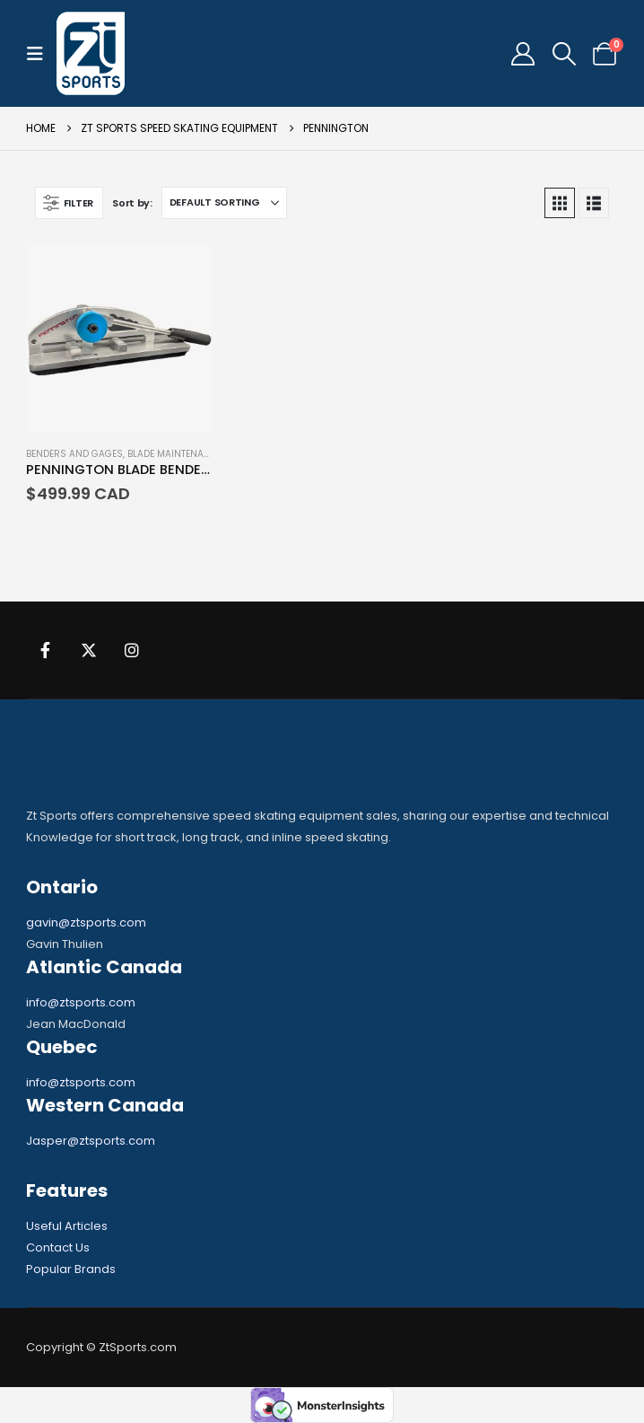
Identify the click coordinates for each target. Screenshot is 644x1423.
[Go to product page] (119, 339)
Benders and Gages (74, 454)
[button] (40, 54)
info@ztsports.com (80, 1002)
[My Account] (523, 54)
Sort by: (132, 203)
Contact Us (58, 1247)
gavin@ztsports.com (86, 922)
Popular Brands (71, 1269)
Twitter (89, 650)
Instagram (132, 650)
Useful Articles (67, 1225)
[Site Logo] (90, 53)
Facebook (46, 650)
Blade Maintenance (174, 454)
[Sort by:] (224, 203)
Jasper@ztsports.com (90, 1140)
